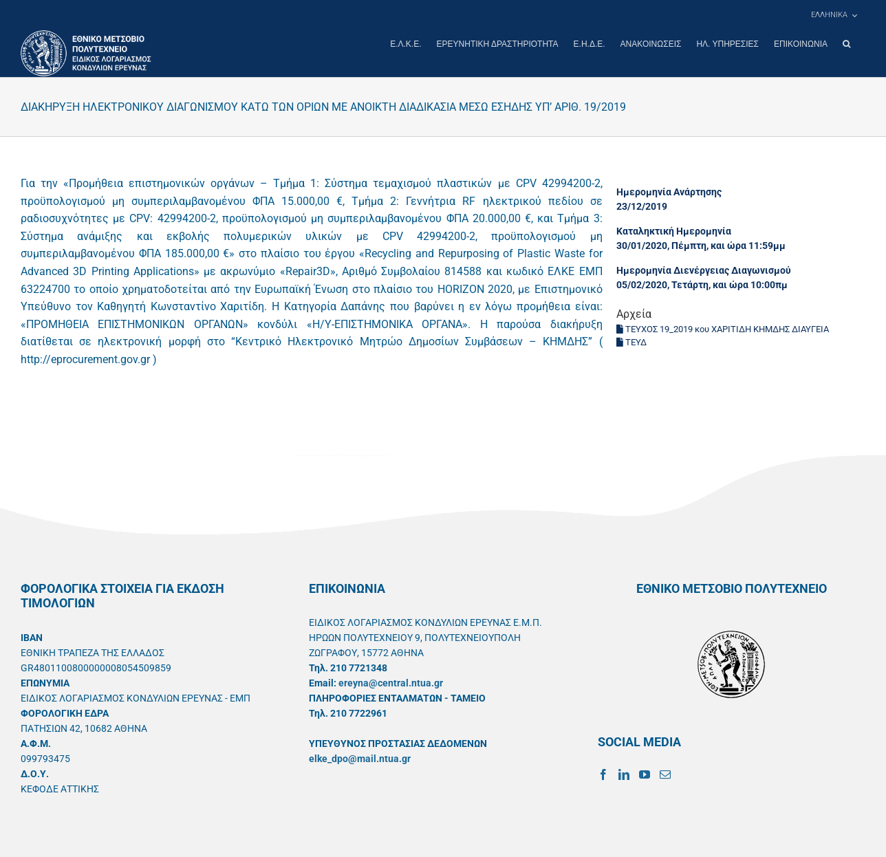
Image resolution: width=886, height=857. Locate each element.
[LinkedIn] (623, 773)
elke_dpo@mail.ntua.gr (360, 757)
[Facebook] (603, 773)
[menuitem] (833, 15)
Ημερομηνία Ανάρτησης (669, 191)
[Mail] (665, 773)
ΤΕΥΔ (631, 341)
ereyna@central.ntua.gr (390, 682)
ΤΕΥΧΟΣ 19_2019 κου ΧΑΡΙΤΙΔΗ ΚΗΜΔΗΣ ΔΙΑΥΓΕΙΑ (722, 328)
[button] (846, 44)
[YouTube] (644, 773)
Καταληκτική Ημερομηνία (673, 230)
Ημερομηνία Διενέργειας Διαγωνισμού (703, 269)
